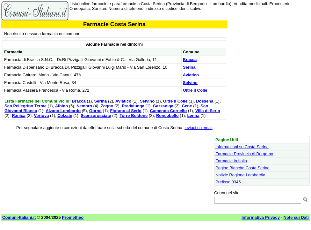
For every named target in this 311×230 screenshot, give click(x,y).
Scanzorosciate (96, 115)
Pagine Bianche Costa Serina (242, 167)
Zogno (107, 105)
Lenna (193, 115)
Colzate (64, 115)
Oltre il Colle (195, 90)
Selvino (190, 82)
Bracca (190, 59)
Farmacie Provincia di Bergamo (244, 153)
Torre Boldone (133, 115)
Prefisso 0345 (228, 182)
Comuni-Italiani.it (19, 217)
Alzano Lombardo (63, 110)
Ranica (18, 115)
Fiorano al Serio (125, 110)
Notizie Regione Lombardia (240, 174)
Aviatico (191, 75)
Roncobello (167, 115)
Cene (187, 105)
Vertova (41, 115)
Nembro (84, 105)
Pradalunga (133, 105)
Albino (61, 105)
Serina (189, 67)
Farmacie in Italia (231, 160)
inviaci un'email (198, 127)
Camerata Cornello (168, 110)
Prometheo (72, 217)
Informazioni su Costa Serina (242, 146)
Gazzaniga (163, 105)
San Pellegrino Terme (25, 105)
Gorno (95, 110)
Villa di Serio (207, 110)
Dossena (204, 101)
